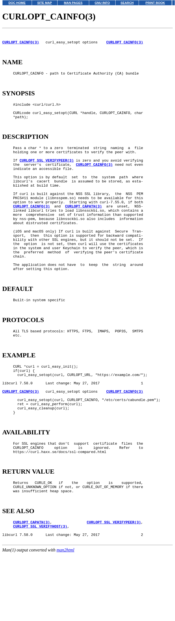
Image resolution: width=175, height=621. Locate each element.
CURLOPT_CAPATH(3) (83, 230)
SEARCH (127, 2)
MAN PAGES (73, 2)
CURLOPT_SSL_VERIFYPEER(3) (46, 175)
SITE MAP (44, 2)
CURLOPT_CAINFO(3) (20, 44)
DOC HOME (17, 2)
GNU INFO (102, 2)
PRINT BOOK (155, 2)
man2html (65, 618)
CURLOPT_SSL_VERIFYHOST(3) (40, 592)
